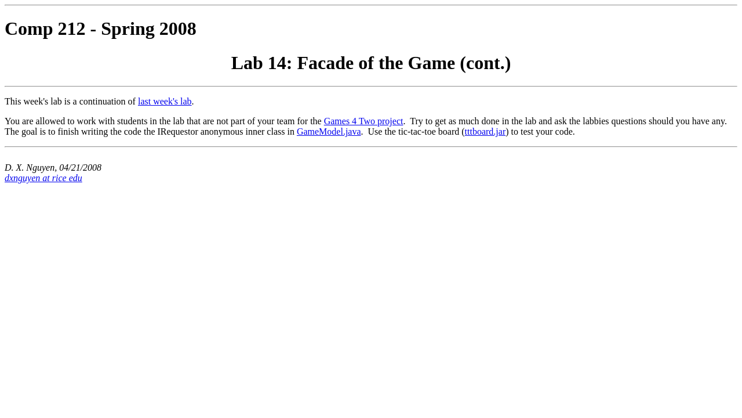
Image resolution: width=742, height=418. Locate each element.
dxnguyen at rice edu (43, 178)
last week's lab (165, 101)
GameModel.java (329, 131)
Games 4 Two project (363, 121)
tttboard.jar (485, 131)
